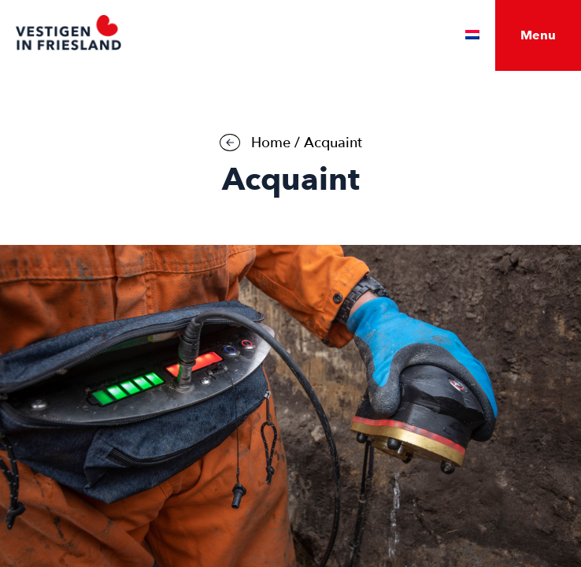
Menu (538, 35)
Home (270, 143)
